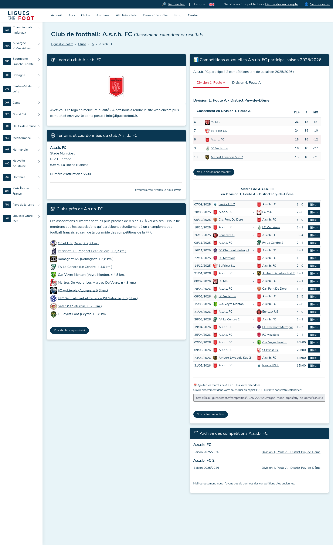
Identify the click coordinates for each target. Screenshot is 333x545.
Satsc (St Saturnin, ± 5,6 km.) (80, 306)
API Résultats (126, 15)
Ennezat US (227, 235)
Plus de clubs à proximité (69, 330)
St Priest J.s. (219, 131)
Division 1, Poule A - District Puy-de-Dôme (291, 452)
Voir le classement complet (214, 172)
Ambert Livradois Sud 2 (227, 157)
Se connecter (320, 4)
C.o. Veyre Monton (231, 304)
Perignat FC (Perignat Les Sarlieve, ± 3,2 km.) (92, 251)
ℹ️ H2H (314, 204)
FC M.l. (215, 122)
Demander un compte (281, 4)
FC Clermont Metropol (234, 250)
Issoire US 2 (227, 204)
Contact (194, 15)
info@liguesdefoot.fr (121, 115)
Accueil (56, 15)
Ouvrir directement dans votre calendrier (218, 390)
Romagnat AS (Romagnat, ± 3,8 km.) (85, 258)
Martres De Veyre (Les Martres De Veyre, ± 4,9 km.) (97, 282)
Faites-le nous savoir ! (168, 190)
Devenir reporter (155, 15)
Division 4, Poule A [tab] (246, 82)
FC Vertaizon (219, 148)
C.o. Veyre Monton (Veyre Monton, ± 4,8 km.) (92, 274)
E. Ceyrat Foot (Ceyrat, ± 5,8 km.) (83, 313)
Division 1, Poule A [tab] (211, 82)
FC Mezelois (227, 258)
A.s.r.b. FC (217, 139)
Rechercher (176, 4)
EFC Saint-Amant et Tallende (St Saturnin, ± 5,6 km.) (98, 298)
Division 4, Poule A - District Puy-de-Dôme (291, 468)
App (71, 15)
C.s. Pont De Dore (231, 219)
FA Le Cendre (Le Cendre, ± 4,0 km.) (85, 266)
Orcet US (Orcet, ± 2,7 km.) (78, 243)
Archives (102, 15)
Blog (177, 15)
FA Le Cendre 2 (272, 243)
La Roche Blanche (74, 165)
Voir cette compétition (210, 414)
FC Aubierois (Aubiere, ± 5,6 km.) (83, 290)
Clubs (85, 15)
